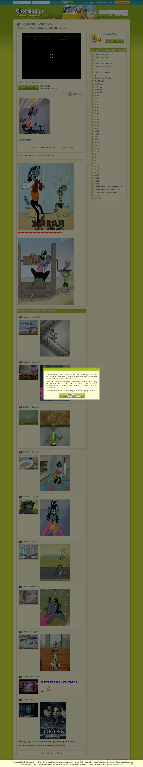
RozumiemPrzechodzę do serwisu (72, 395)
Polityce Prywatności (115, 764)
